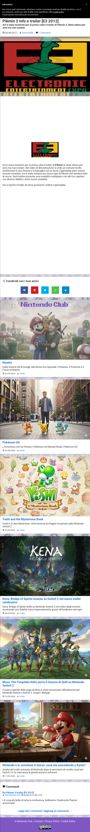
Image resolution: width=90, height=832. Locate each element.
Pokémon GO (11, 442)
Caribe (21, 373)
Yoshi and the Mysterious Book (22, 519)
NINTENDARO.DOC (13, 795)
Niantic (7, 362)
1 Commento (45, 32)
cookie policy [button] (58, 12)
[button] (86, 4)
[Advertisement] (45, 118)
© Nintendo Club (23, 821)
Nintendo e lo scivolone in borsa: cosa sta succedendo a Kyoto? (44, 765)
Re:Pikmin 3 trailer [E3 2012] (18, 792)
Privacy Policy (51, 821)
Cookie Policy (68, 821)
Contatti (38, 821)
